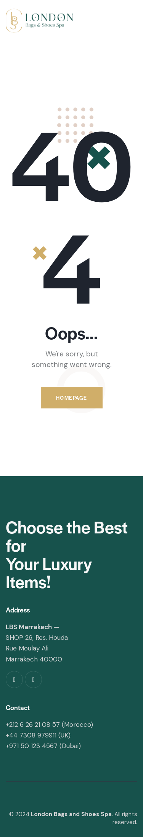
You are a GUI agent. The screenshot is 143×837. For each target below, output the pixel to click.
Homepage (71, 397)
